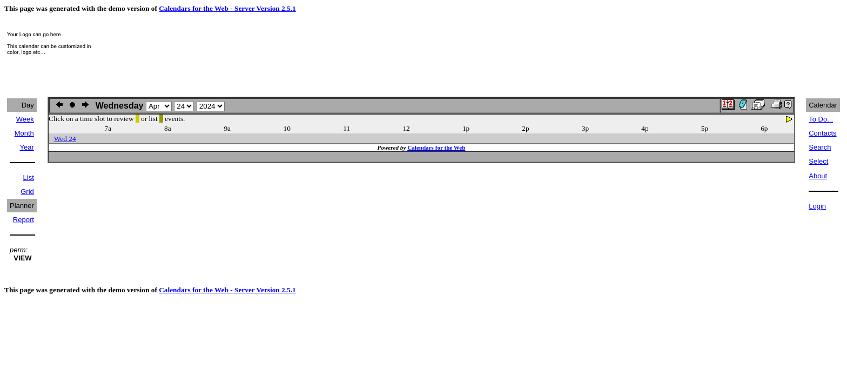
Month (24, 133)
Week (25, 119)
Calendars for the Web (436, 147)
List (28, 177)
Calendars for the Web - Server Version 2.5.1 (227, 8)
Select (818, 161)
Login (817, 206)
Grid (27, 191)
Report (23, 220)
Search (820, 147)
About (818, 176)
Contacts (822, 133)
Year (27, 147)
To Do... (821, 119)
